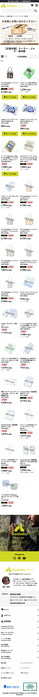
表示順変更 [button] (22, 57)
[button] (36, 5)
